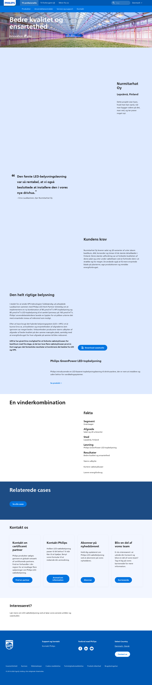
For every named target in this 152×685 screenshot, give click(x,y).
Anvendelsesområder (43, 9)
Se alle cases (18, 504)
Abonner (88, 580)
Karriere (24, 666)
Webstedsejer (36, 666)
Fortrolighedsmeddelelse (73, 666)
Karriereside (123, 580)
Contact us (122, 654)
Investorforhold (11, 666)
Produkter (26, 9)
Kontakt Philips (48, 646)
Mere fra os (64, 2)
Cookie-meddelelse (53, 666)
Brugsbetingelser (111, 666)
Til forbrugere (47, 2)
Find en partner (22, 580)
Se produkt (56, 383)
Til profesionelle (29, 2)
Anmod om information (57, 579)
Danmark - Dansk (122, 646)
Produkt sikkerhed (94, 666)
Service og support (65, 9)
